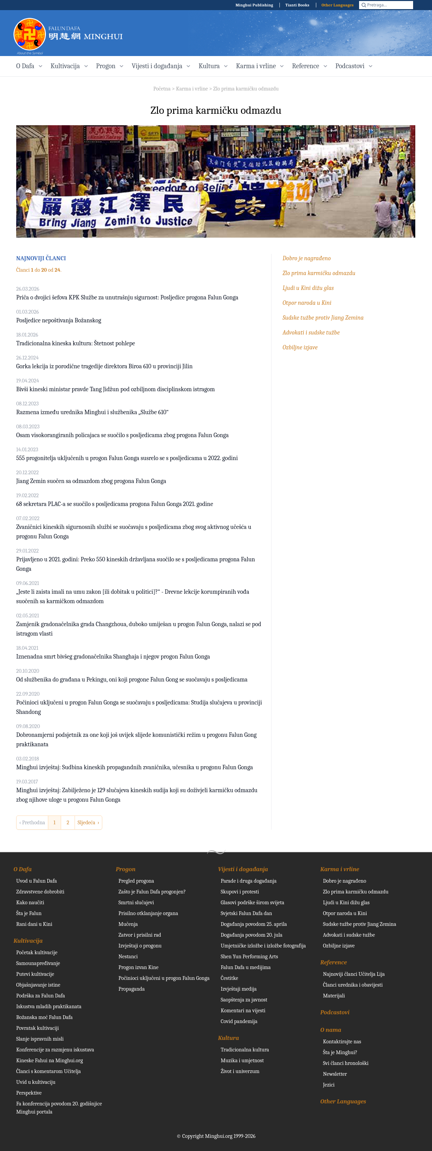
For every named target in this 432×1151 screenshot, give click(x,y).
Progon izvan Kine (138, 967)
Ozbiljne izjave (300, 347)
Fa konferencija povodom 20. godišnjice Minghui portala (59, 1108)
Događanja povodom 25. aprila (254, 924)
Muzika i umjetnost (242, 1061)
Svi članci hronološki (346, 1063)
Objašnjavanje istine (38, 985)
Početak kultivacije (36, 952)
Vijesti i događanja (243, 869)
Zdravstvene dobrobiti (40, 892)
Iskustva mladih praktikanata (48, 1006)
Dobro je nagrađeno (306, 258)
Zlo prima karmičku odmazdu (246, 89)
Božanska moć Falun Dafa (44, 1017)
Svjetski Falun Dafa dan (246, 913)
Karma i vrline (192, 89)
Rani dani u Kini (34, 924)
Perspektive (29, 1093)
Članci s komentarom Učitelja (48, 1071)
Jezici (328, 1085)
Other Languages (338, 5)
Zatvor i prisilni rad (139, 935)
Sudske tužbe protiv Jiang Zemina (322, 317)
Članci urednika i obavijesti (353, 985)
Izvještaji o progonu (140, 946)
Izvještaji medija (238, 989)
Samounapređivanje (38, 963)
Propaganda (131, 989)
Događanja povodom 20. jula (251, 935)
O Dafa (23, 869)
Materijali (334, 996)
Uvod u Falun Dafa (36, 881)
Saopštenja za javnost (244, 1000)
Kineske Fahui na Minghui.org (49, 1061)
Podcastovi (335, 1012)
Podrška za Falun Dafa (40, 996)
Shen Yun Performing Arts (249, 957)
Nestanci (128, 957)
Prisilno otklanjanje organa (148, 913)
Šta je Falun (29, 913)
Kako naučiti (30, 903)
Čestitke (229, 978)
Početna (161, 89)
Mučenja (128, 924)
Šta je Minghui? (340, 1052)
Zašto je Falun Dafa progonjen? (152, 892)
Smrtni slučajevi (136, 903)
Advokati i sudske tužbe (311, 332)
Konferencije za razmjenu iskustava (55, 1050)
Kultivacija (28, 940)
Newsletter (335, 1074)
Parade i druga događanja (248, 881)
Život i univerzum (240, 1071)
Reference (333, 962)
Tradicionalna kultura (245, 1050)
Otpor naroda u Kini (306, 302)
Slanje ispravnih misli (40, 1039)
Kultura (228, 1038)
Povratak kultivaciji (37, 1028)
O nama (330, 1030)
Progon (125, 869)
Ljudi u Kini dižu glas (308, 288)
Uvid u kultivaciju (35, 1082)
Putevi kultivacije (35, 974)
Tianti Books (297, 5)
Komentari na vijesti (243, 1011)
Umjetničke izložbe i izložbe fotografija (263, 946)
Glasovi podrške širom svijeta (252, 903)
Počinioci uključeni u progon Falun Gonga (164, 978)
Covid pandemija (239, 1021)
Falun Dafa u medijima (246, 967)
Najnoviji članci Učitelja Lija (354, 974)
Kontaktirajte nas (342, 1042)
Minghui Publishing (254, 5)
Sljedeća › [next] (88, 823)
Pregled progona (136, 881)
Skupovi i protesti (240, 892)
